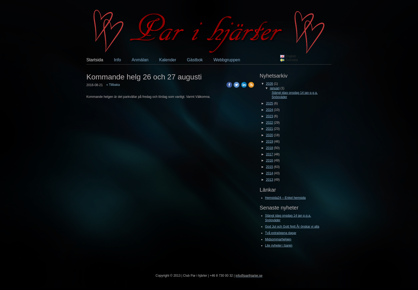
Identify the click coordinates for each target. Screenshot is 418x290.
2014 (269, 173)
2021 (269, 129)
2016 (269, 160)
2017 (269, 154)
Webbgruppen (227, 60)
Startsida (94, 60)
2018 (269, 148)
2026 (269, 84)
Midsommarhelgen (278, 239)
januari (275, 88)
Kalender (167, 60)
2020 (269, 135)
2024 (269, 110)
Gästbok (195, 60)
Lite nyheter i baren (278, 245)
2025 (269, 103)
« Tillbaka (113, 85)
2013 (269, 180)
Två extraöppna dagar (280, 233)
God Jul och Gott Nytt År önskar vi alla (292, 226)
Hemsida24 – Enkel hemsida (285, 198)
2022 (269, 122)
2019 (269, 141)
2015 (269, 167)
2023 (269, 116)
